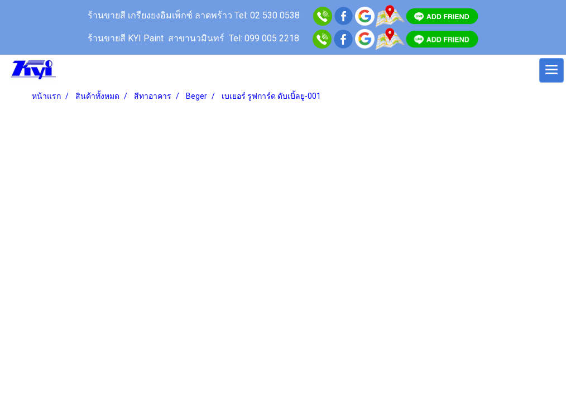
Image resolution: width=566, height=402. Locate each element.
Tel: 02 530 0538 (268, 15)
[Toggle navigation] (551, 70)
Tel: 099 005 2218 (264, 38)
